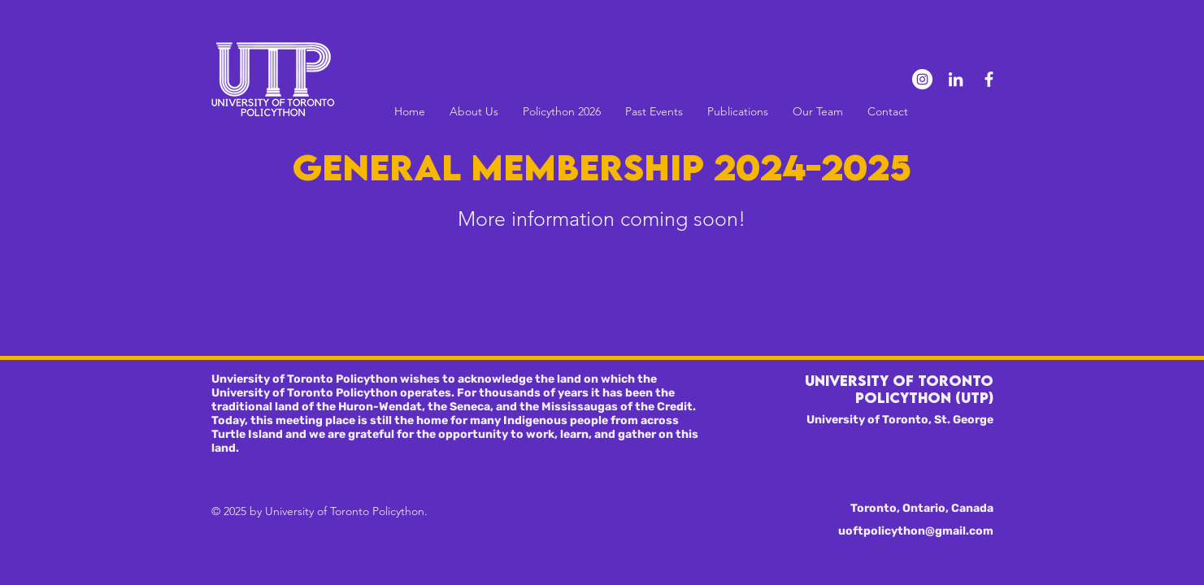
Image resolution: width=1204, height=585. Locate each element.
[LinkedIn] (955, 79)
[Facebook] (989, 79)
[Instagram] (922, 79)
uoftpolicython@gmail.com (915, 531)
